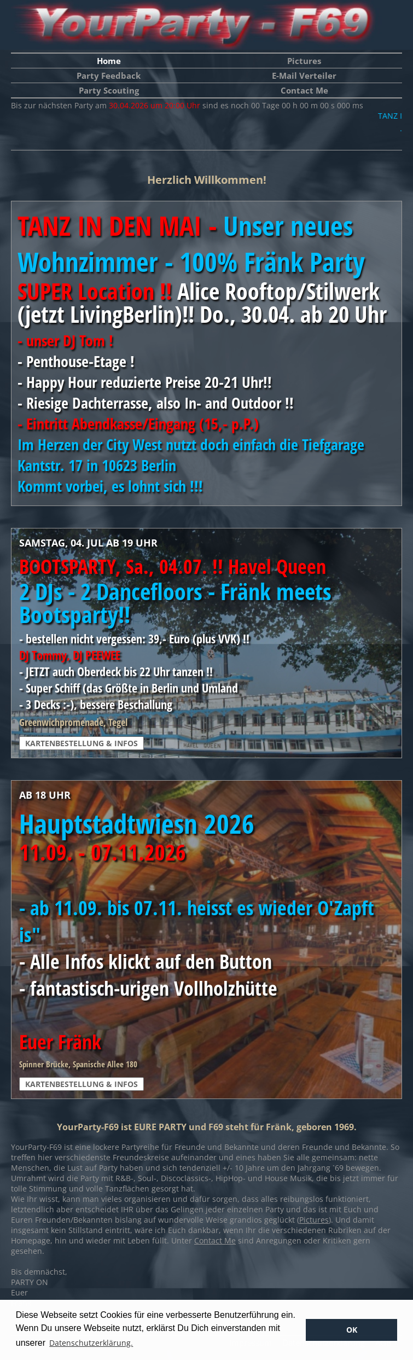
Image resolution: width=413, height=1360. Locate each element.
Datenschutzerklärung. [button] (91, 1343)
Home (109, 60)
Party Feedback (109, 75)
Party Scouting (109, 90)
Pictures (304, 60)
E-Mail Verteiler (304, 75)
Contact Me (304, 90)
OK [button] (351, 1329)
